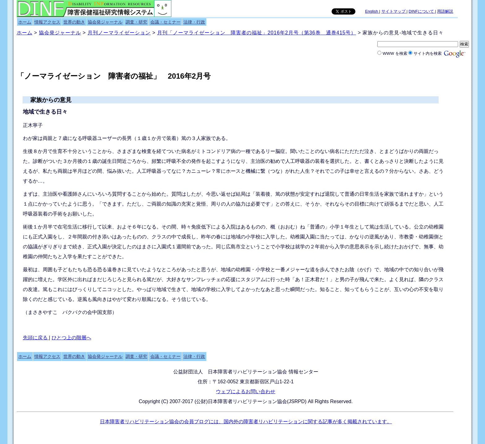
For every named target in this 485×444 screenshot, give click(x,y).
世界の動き (74, 22)
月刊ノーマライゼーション (119, 32)
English (372, 11)
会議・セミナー (165, 22)
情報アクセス (47, 22)
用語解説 (445, 11)
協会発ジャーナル (105, 22)
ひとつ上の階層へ (71, 337)
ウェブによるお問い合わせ (245, 391)
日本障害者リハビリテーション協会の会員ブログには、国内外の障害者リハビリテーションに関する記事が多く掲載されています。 (246, 421)
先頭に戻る (36, 337)
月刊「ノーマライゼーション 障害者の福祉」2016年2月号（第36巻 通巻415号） (256, 32)
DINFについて (422, 11)
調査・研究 (136, 22)
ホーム (24, 22)
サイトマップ (394, 11)
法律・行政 (194, 22)
